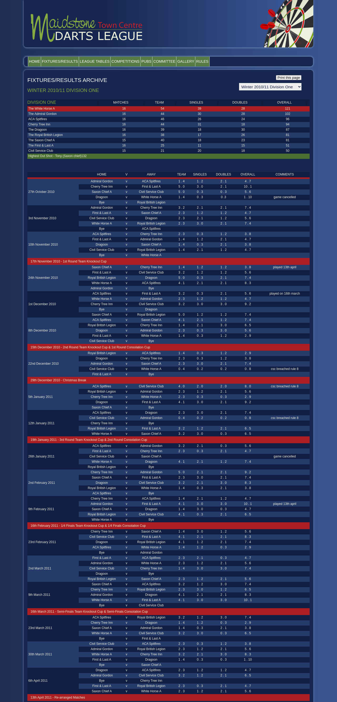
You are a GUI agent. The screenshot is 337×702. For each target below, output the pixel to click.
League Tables (109, 61)
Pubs (172, 61)
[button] (98, 102)
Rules (245, 61)
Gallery (223, 61)
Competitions (146, 61)
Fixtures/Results (69, 61)
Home (37, 61)
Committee (196, 61)
